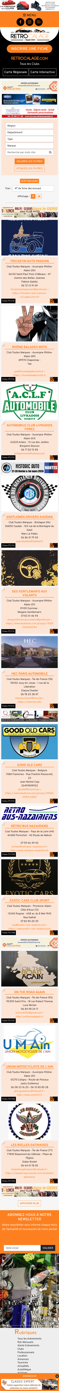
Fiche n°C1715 (8, 457)
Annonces (23, 1359)
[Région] (29, 126)
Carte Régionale (15, 72)
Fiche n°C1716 (8, 379)
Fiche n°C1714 (8, 545)
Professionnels (25, 1352)
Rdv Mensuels (25, 1342)
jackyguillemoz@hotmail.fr (29, 1091)
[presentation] (29, 1238)
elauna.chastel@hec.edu (28, 698)
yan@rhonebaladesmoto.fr (29, 371)
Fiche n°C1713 (8, 631)
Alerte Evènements (28, 1345)
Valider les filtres (30, 161)
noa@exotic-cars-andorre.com (29, 925)
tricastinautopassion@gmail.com (29, 289)
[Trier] (33, 188)
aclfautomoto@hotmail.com (29, 453)
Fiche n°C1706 (8, 1099)
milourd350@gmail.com (28, 1012)
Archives (22, 1373)
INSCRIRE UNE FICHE (29, 48)
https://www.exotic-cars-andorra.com (29, 928)
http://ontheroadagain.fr (29, 1016)
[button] (29, 238)
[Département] (29, 132)
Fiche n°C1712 (8, 706)
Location (22, 1355)
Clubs (20, 1349)
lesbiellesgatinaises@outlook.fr (28, 1169)
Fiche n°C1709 (8, 854)
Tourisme (22, 1362)
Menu (29, 15)
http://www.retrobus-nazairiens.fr (29, 850)
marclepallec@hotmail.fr (29, 541)
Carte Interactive (42, 72)
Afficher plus (29, 1203)
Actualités (23, 1366)
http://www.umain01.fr (29, 1095)
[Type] (29, 139)
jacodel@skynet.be (28, 789)
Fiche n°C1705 (8, 1181)
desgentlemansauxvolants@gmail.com (28, 619)
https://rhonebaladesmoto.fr (29, 375)
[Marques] (29, 146)
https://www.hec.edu (29, 702)
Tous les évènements (29, 1338)
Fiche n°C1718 (8, 300)
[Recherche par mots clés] (26, 152)
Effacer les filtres (30, 168)
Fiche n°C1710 (8, 801)
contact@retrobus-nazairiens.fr (28, 846)
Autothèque (24, 1369)
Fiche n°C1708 (8, 932)
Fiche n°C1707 (8, 1020)
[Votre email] (22, 1248)
